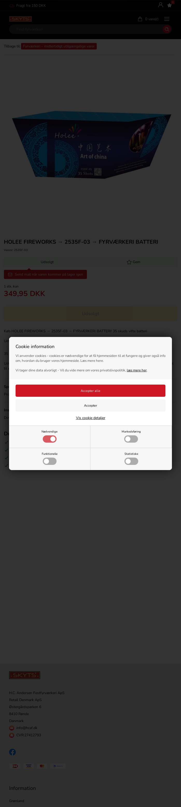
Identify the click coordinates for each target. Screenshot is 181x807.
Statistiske (131, 458)
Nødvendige (49, 436)
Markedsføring (131, 436)
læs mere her (137, 370)
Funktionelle (50, 458)
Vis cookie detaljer (90, 417)
